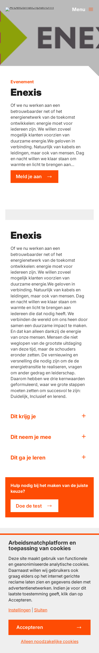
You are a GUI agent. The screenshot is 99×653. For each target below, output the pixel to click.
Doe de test (29, 506)
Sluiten (40, 610)
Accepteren (29, 627)
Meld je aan (29, 176)
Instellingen (19, 610)
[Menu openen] (83, 9)
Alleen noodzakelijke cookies (49, 641)
